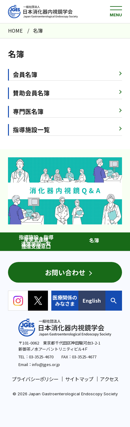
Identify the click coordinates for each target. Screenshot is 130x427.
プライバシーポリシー (35, 379)
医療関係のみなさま (65, 300)
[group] (65, 190)
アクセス (109, 379)
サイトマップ (79, 379)
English (92, 300)
